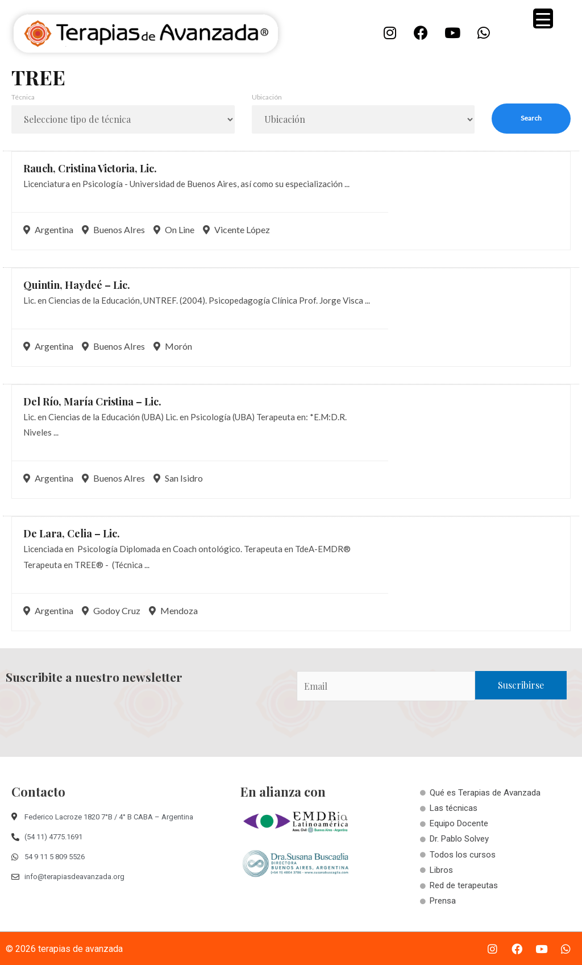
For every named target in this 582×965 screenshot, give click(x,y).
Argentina (48, 229)
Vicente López (236, 229)
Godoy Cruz (111, 610)
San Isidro (178, 478)
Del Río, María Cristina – (92, 401)
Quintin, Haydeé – (76, 285)
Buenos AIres (113, 229)
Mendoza (173, 610)
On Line (173, 229)
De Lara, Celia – (71, 533)
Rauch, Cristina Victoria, (90, 168)
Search (531, 118)
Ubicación (267, 97)
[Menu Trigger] (543, 18)
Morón (172, 346)
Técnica (23, 97)
